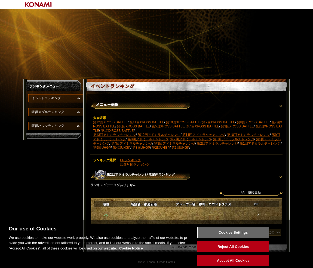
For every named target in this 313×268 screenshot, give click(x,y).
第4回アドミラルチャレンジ (131, 143)
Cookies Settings (233, 235)
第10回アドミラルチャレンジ (248, 135)
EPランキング (130, 160)
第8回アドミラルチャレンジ (148, 139)
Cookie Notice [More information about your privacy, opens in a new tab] (131, 251)
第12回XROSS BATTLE (110, 122)
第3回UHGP (141, 148)
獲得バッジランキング (48, 126)
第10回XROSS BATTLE (183, 122)
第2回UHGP (161, 148)
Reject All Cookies (233, 249)
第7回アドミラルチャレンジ (190, 139)
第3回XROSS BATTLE (237, 126)
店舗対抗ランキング (134, 164)
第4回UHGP (121, 148)
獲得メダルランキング (48, 112)
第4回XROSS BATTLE (202, 126)
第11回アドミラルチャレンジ (203, 135)
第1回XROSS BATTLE (117, 131)
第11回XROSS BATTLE (147, 122)
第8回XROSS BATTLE (253, 122)
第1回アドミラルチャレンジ (260, 143)
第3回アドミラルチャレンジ (174, 143)
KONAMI (38, 4)
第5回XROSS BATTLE (168, 126)
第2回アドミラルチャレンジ (217, 143)
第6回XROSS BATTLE (133, 126)
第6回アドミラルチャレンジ (233, 139)
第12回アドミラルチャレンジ (159, 135)
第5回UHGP (102, 148)
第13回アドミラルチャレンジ (114, 135)
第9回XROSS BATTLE (218, 122)
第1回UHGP (180, 148)
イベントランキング (46, 98)
